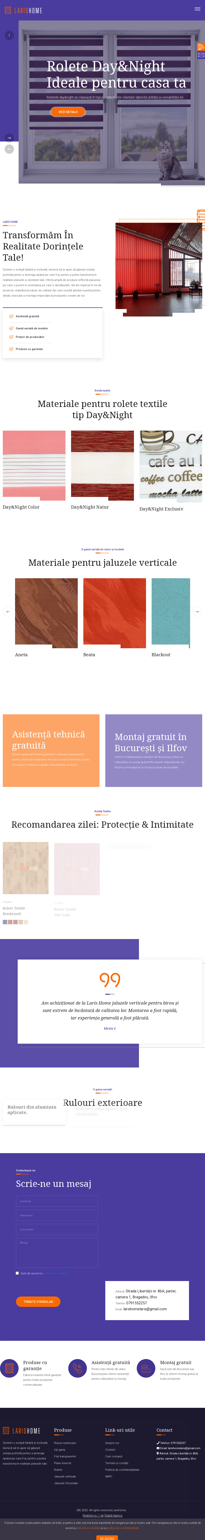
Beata (89, 655)
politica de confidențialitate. (123, 1528)
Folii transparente (65, 1456)
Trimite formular (38, 1302)
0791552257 (136, 1303)
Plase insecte (62, 1463)
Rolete (58, 1469)
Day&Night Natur (90, 507)
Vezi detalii (68, 112)
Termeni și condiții (116, 1463)
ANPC (108, 1476)
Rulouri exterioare (65, 1443)
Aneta (21, 655)
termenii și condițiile (88, 1528)
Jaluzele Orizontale (66, 1483)
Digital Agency (113, 1515)
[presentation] (44, 1286)
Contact (110, 1449)
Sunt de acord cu (44, 1273)
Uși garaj (59, 1449)
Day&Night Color (21, 507)
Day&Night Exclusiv (161, 509)
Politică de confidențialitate (122, 1469)
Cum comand (113, 1456)
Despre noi (112, 1443)
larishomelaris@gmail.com (145, 1309)
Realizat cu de (93, 1515)
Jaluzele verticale (65, 1476)
